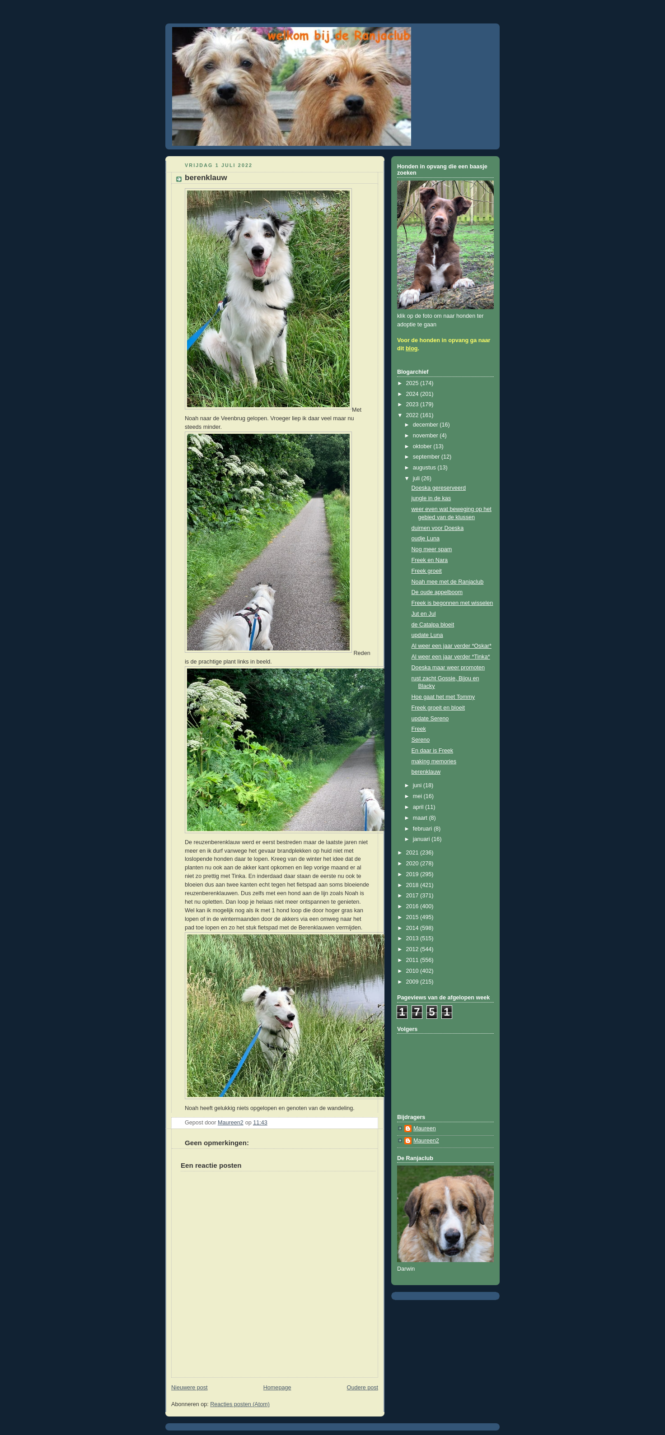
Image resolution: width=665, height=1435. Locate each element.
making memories (434, 761)
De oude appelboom (437, 592)
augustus (425, 467)
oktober (423, 446)
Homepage (277, 1387)
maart (421, 818)
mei (418, 796)
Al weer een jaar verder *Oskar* (452, 646)
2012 (413, 949)
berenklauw (426, 772)
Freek (419, 729)
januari (422, 839)
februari (423, 829)
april (419, 807)
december (426, 425)
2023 (413, 404)
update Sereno (430, 718)
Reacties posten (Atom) (240, 1404)
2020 (413, 863)
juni (418, 785)
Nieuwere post (189, 1387)
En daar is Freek (433, 751)
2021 (413, 853)
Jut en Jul (424, 614)
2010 (413, 971)
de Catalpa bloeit (433, 625)
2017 (413, 895)
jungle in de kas (431, 498)
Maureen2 (426, 1141)
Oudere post (362, 1387)
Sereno (421, 740)
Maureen (424, 1128)
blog (412, 348)
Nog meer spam (432, 549)
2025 (413, 383)
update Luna (427, 635)
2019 (413, 874)
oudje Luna (426, 538)
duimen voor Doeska (438, 528)
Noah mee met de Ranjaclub (448, 582)
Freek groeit (427, 571)
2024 (413, 394)
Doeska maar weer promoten (448, 667)
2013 (413, 938)
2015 (413, 917)
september (427, 457)
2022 (413, 415)
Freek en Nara (430, 560)
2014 (413, 928)
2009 (413, 982)
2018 (413, 885)
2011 (413, 960)
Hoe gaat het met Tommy (443, 697)
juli (417, 478)
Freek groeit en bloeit (438, 708)
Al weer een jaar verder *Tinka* (451, 657)
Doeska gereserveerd (439, 488)
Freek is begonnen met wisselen (452, 603)
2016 (413, 906)
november (426, 435)
